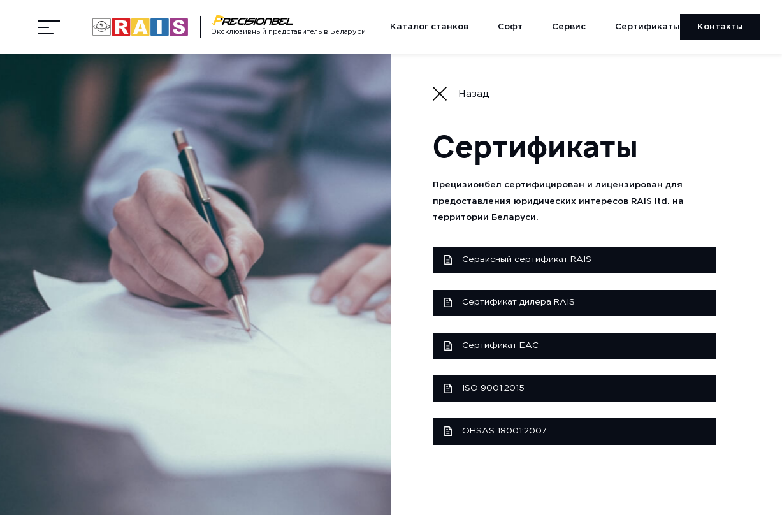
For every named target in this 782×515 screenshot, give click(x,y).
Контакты (720, 27)
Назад (461, 94)
